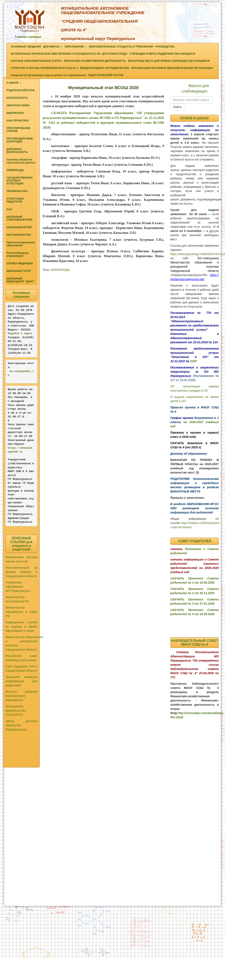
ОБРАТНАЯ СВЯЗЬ (18, 105)
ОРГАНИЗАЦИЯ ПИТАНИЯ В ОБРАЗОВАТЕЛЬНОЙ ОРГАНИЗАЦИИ (172, 68)
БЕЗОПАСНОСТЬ (17, 97)
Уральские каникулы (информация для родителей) (21, 681)
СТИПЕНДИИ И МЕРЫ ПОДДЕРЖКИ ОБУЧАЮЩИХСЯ (162, 53)
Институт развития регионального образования (21, 696)
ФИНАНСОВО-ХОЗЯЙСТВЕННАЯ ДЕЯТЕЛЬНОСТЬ (95, 60)
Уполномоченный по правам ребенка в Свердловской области (21, 572)
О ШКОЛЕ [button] (14, 82)
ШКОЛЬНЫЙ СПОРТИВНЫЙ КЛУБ (19, 218)
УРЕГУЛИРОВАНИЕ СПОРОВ (18, 130)
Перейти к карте (20, 333)
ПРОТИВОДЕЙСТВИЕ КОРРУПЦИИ (20, 140)
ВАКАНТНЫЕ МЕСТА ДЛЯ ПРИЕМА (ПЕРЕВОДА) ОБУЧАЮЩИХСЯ (169, 60)
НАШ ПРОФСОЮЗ (18, 120)
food (9, 209)
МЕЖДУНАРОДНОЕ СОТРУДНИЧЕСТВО (104, 68)
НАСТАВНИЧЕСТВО (19, 234)
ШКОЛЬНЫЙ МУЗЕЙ (19, 227)
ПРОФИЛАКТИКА (17, 191)
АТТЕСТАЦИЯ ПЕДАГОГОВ (15, 200)
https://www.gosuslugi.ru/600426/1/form (196, 254)
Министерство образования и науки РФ (21, 612)
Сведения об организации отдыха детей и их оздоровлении (48, 75)
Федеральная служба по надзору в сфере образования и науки (21, 626)
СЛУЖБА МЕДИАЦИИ (20, 263)
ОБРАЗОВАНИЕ (75, 46)
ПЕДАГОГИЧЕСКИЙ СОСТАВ (105, 75)
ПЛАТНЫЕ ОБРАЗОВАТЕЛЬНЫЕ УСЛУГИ (36, 60)
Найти (177, 107)
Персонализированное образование (21, 244)
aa (11, 371)
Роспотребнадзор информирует (18, 254)
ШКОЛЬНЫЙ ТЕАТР (19, 271)
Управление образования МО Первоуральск (17, 586)
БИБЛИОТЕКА (15, 113)
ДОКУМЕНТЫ (52, 46)
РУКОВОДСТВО (164, 46)
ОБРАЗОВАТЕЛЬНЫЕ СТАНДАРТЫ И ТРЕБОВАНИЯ (121, 46)
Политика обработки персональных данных (21, 161)
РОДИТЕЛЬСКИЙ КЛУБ (21, 90)
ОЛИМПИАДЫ (15, 170)
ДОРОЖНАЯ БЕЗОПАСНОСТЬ (17, 151)
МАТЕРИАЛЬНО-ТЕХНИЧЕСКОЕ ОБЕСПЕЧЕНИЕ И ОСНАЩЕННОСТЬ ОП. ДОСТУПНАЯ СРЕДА (69, 53)
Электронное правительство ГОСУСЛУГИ (15, 710)
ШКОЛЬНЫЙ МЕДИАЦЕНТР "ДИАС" (21, 280)
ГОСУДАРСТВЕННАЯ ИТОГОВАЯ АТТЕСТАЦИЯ (19, 180)
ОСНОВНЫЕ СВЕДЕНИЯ (26, 46)
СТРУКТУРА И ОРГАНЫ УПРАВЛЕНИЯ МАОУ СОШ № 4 (44, 68)
